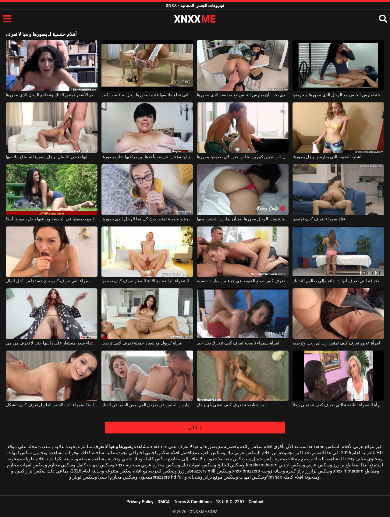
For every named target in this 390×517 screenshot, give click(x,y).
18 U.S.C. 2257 (230, 501)
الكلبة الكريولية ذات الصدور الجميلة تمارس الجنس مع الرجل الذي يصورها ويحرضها (338, 94)
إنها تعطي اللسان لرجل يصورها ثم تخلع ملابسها (46, 156)
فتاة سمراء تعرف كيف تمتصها (318, 218)
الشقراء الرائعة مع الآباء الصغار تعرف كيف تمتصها (145, 280)
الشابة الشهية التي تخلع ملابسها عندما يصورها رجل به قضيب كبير (147, 94)
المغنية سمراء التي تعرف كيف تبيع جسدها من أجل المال (52, 280)
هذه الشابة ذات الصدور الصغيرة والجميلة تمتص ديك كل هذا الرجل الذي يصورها (147, 218)
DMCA (164, 501)
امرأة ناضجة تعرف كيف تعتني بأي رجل (231, 404)
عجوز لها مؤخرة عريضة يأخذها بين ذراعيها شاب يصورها (147, 156)
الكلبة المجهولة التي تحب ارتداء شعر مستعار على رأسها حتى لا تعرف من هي (52, 343)
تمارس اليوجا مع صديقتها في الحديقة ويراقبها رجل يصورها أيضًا (52, 218)
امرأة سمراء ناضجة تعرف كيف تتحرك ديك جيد (238, 343)
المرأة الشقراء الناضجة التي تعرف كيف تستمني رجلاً (338, 404)
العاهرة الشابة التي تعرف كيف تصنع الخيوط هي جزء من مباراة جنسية (243, 280)
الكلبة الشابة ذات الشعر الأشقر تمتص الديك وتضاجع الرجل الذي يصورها (52, 94)
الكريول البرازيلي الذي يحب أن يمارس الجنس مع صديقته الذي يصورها (243, 94)
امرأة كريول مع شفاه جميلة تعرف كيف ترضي (142, 343)
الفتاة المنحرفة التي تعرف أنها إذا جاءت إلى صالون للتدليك (338, 280)
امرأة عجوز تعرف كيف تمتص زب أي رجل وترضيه (336, 343)
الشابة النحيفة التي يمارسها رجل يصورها (327, 156)
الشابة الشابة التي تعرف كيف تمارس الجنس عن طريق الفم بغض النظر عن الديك (147, 404)
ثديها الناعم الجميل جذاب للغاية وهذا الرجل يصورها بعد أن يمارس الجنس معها (243, 218)
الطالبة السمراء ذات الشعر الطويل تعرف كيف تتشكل (52, 404)
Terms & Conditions (193, 501)
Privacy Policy (140, 501)
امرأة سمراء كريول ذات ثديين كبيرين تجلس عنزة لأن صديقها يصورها (243, 156)
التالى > (194, 427)
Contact (256, 501)
